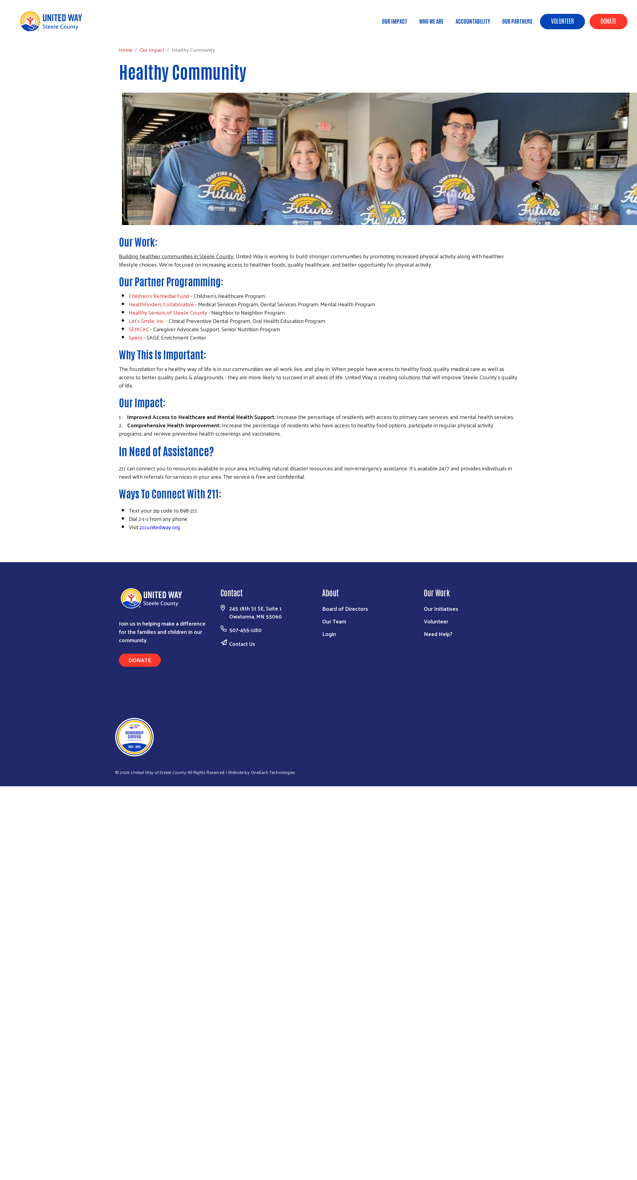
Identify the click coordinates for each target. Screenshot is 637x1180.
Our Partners (517, 21)
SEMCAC (139, 329)
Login (329, 633)
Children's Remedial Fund (159, 296)
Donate (608, 21)
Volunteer (562, 21)
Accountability (473, 21)
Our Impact (394, 21)
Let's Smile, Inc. (146, 321)
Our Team (334, 621)
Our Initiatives (441, 608)
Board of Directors (345, 608)
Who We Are (431, 21)
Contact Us (242, 643)
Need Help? (438, 633)
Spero (136, 337)
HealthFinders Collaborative (161, 304)
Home (36, 31)
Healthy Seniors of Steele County (168, 312)
